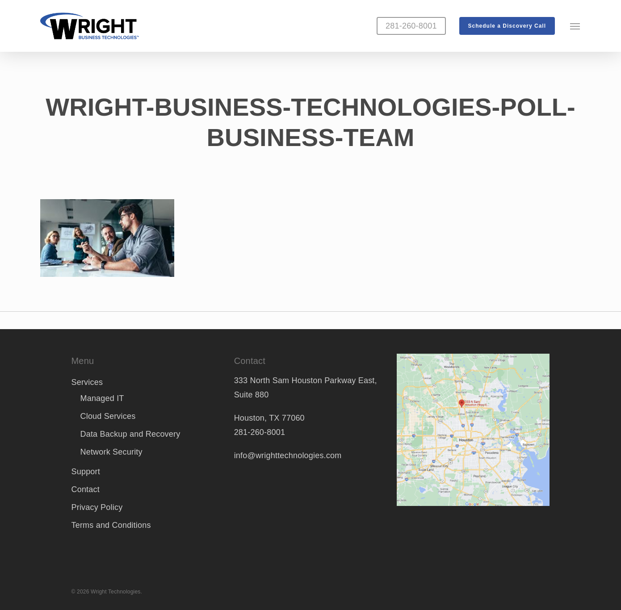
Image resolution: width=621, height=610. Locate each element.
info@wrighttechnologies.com (288, 455)
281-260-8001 (259, 432)
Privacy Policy (97, 507)
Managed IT (102, 398)
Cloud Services (108, 416)
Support (85, 471)
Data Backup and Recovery (130, 434)
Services (87, 382)
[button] (575, 25)
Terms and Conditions (111, 525)
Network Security (111, 451)
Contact (85, 489)
